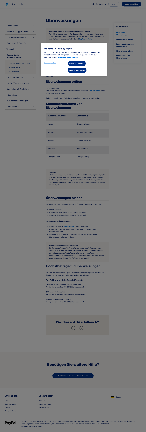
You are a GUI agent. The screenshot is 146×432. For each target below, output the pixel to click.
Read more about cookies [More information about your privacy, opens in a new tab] (68, 57)
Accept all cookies (77, 70)
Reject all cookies (76, 63)
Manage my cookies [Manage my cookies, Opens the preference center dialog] (50, 63)
